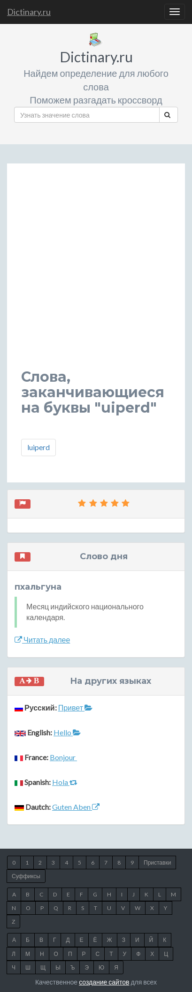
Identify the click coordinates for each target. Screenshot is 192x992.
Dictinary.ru (29, 12)
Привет (75, 707)
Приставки (157, 862)
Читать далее (42, 639)
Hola (64, 781)
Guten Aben (76, 806)
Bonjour (63, 757)
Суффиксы (26, 876)
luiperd (38, 447)
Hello (67, 732)
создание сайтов (104, 982)
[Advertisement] (96, 273)
